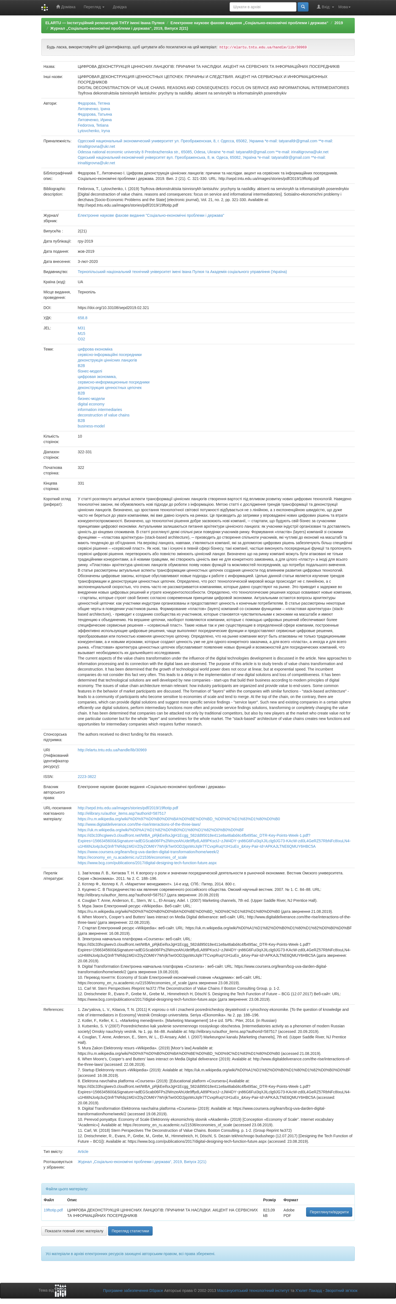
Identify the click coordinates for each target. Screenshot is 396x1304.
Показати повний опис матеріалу (74, 1231)
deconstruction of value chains (104, 415)
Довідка (120, 7)
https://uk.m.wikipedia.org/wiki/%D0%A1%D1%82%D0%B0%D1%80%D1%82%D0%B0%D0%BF (161, 830)
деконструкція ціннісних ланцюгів (107, 360)
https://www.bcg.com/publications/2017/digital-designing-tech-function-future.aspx (147, 863)
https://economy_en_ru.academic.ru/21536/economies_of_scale (132, 857)
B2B (81, 420)
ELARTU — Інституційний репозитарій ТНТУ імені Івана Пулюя (104, 23)
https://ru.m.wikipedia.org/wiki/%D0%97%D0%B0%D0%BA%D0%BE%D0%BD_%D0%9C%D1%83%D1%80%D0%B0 (179, 819)
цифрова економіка (95, 349)
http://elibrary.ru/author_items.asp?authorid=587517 (122, 813)
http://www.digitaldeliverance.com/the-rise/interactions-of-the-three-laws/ (139, 824)
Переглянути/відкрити (329, 1212)
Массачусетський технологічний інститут (253, 1290)
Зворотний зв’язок (341, 1290)
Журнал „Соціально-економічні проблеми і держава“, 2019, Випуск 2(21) (119, 28)
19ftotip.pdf (53, 1210)
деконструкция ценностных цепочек (110, 387)
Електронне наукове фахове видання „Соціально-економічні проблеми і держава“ (249, 23)
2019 (338, 23)
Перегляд (94, 7)
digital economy (91, 404)
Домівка (65, 6)
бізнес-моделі (90, 371)
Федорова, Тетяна (94, 103)
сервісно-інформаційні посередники (110, 354)
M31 (81, 328)
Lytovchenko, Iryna (94, 131)
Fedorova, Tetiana (93, 125)
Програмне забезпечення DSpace (133, 1290)
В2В (81, 365)
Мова (344, 7)
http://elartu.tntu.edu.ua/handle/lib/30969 (112, 750)
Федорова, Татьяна (95, 114)
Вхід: (325, 6)
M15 (81, 333)
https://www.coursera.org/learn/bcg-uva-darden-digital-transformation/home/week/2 (148, 852)
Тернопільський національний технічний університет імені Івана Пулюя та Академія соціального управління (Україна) (182, 271)
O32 (81, 339)
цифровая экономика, (97, 376)
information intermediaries (100, 409)
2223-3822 (87, 776)
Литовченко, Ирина (95, 120)
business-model (91, 426)
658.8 (82, 318)
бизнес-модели (91, 398)
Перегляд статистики (130, 1231)
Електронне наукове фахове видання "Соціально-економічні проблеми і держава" (151, 215)
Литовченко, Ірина (94, 109)
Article (83, 1151)
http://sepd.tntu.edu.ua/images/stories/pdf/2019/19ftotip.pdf (128, 808)
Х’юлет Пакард (308, 1290)
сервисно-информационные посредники (114, 382)
